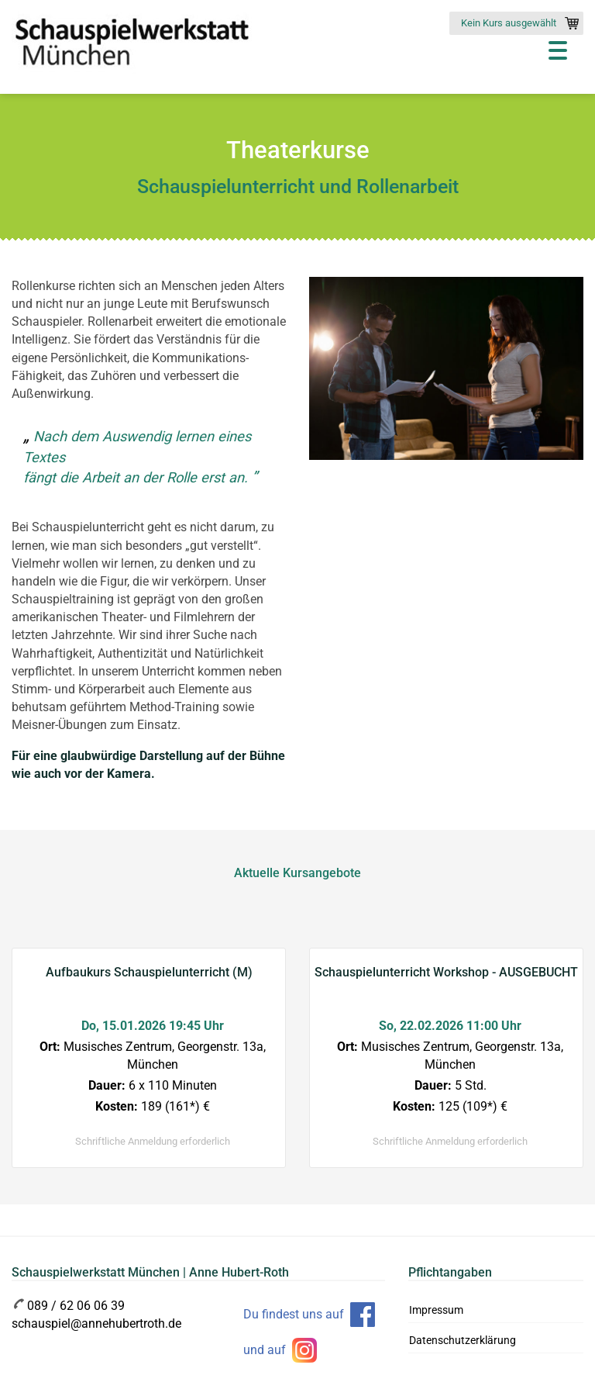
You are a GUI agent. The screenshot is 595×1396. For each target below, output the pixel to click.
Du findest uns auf (293, 1314)
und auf (264, 1349)
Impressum (436, 1310)
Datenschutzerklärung (462, 1340)
